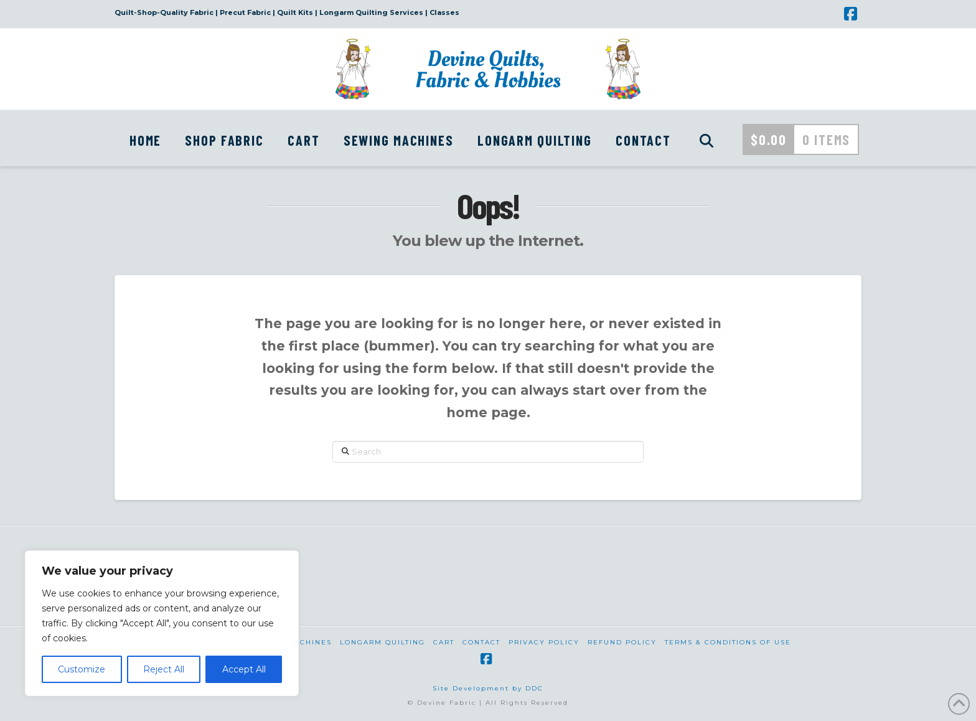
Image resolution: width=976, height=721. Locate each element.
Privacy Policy (544, 642)
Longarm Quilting (382, 642)
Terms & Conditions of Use (728, 642)
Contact (481, 642)
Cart (443, 642)
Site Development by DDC (488, 688)
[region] (162, 623)
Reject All (163, 669)
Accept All (244, 669)
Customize (81, 669)
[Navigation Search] (706, 138)
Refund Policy (622, 642)
